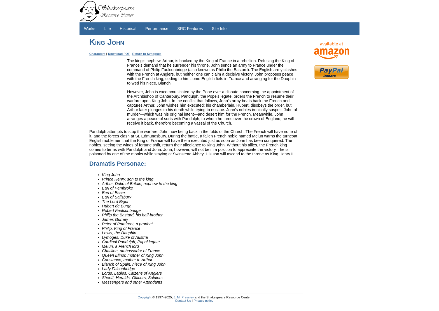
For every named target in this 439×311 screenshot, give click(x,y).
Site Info (219, 28)
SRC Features (190, 28)
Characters (97, 53)
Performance (156, 28)
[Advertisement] (331, 171)
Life (107, 28)
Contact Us (183, 300)
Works (89, 28)
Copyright (144, 297)
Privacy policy (203, 300)
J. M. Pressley (184, 297)
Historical (128, 28)
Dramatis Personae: (117, 163)
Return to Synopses (147, 53)
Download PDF (119, 53)
